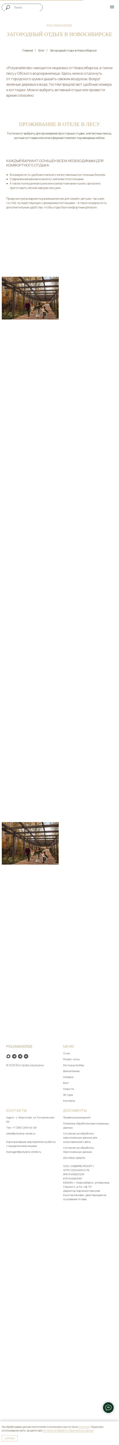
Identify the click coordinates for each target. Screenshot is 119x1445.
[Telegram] (20, 1286)
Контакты (69, 1331)
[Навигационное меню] (112, 7)
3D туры (68, 1325)
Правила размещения (76, 1348)
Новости (68, 1319)
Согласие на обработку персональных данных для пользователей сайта (80, 1368)
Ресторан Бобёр (73, 1295)
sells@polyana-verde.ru (20, 1363)
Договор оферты (74, 1388)
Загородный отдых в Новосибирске (73, 50)
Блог (41, 50)
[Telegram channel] (14, 1286)
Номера (68, 1307)
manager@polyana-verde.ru (23, 1382)
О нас (66, 1283)
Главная (27, 50)
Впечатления (71, 1301)
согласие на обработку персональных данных (68, 1430)
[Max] (8, 1286)
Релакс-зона (71, 1289)
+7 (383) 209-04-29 (24, 1358)
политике (84, 1426)
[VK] (26, 1286)
